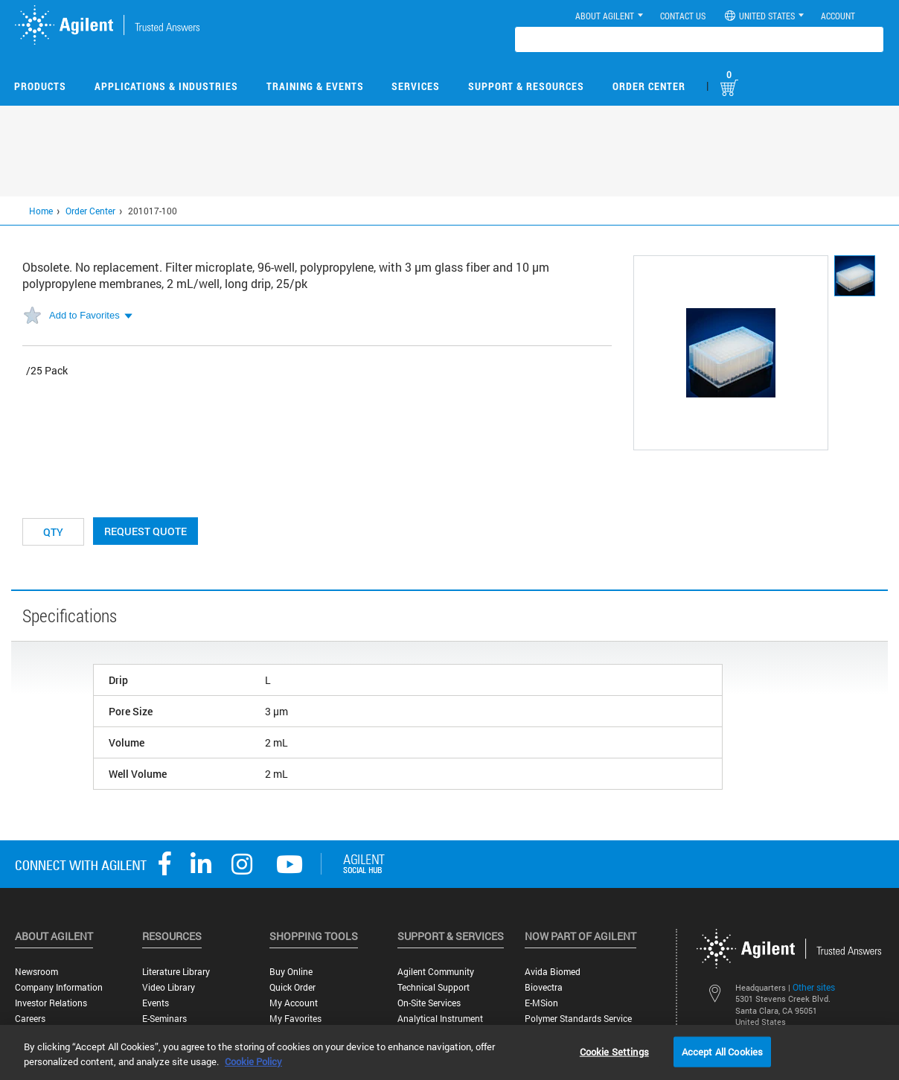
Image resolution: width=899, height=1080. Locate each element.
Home (41, 211)
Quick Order (292, 987)
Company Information (59, 987)
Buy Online (291, 971)
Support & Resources (526, 86)
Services (415, 86)
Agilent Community (435, 971)
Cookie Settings (614, 1051)
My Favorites (295, 1018)
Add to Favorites (84, 315)
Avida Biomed (552, 971)
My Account (293, 1003)
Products (40, 86)
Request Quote (145, 531)
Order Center (648, 86)
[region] (449, 1052)
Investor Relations (51, 1003)
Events (155, 1003)
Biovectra (544, 987)
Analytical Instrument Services (440, 1024)
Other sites (814, 987)
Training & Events (315, 86)
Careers (30, 1018)
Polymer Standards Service (578, 1018)
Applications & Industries (166, 86)
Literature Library (176, 971)
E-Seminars (164, 1018)
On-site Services (429, 1003)
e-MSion (541, 1003)
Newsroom (36, 971)
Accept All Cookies (722, 1051)
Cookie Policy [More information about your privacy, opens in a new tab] (253, 1061)
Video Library (168, 987)
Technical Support (433, 987)
